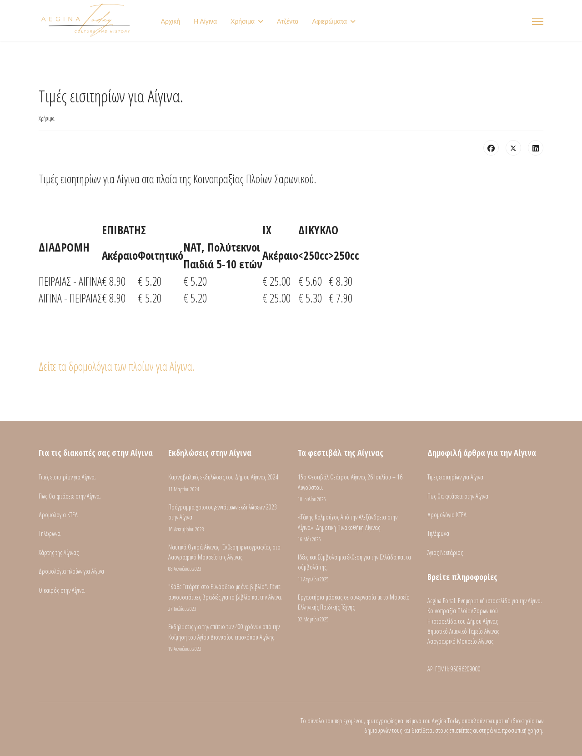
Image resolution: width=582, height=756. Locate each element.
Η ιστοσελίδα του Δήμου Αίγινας (462, 621)
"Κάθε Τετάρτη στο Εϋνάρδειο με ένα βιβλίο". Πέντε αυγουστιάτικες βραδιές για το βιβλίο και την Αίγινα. (226, 597)
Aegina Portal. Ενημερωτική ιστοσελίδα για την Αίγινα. (484, 600)
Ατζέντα (288, 21)
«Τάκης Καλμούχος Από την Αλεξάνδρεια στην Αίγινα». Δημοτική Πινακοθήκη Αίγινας (356, 528)
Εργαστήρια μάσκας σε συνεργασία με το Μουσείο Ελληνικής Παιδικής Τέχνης (356, 608)
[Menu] (537, 21)
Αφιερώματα (329, 21)
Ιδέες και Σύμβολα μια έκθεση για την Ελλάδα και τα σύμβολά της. (356, 568)
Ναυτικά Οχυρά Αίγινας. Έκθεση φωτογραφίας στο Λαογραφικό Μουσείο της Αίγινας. (226, 558)
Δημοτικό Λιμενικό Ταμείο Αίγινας (463, 631)
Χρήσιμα (243, 21)
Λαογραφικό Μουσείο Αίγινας (460, 641)
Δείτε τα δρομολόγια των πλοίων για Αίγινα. (117, 366)
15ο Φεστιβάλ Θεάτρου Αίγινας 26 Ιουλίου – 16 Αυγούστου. (356, 488)
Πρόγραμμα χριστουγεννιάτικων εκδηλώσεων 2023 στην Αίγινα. (226, 518)
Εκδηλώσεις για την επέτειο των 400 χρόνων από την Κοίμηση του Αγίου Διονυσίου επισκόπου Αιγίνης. (226, 637)
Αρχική (171, 21)
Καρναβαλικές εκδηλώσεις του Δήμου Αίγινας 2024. (226, 483)
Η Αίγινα (205, 21)
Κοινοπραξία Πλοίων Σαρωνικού (462, 610)
